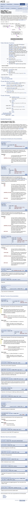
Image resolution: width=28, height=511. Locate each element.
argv (20, 49)
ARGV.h (4, 495)
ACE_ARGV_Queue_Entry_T (6, 114)
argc (9, 72)
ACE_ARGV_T (11, 44)
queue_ (13, 115)
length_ (13, 111)
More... (25, 20)
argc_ (13, 102)
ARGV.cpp (5, 496)
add (9, 61)
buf (21, 44)
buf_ (12, 108)
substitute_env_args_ (15, 97)
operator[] (10, 69)
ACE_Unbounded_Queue (7, 113)
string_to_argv (9, 91)
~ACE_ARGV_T (11, 56)
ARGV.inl (4, 497)
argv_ (13, 105)
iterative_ (13, 100)
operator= (8, 85)
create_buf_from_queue (11, 88)
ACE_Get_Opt (21, 20)
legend (14, 40)
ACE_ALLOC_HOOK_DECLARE (7, 78)
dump (10, 58)
